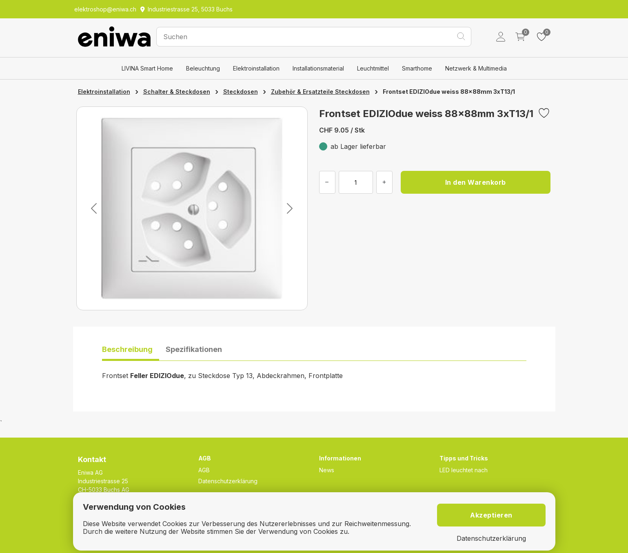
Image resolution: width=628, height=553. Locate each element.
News (326, 470)
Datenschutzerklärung (227, 481)
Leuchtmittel (373, 68)
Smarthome (417, 68)
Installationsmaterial (318, 68)
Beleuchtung (203, 68)
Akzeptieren (491, 515)
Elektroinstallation (256, 68)
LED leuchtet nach (463, 470)
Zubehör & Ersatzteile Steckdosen (320, 91)
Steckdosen (240, 91)
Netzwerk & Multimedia (476, 68)
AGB (204, 470)
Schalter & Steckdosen (176, 91)
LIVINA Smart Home (147, 68)
